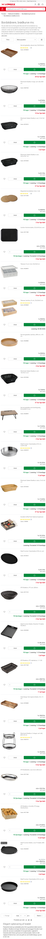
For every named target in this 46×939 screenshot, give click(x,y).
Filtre (7, 40)
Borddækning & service (28, 14)
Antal (15, 69)
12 (26, 920)
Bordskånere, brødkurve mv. (12, 16)
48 (31, 920)
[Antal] (15, 251)
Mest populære (21, 40)
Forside (3, 14)
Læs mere (4, 35)
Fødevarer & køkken (13, 14)
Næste (39, 916)
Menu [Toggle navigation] (2, 9)
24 (28, 920)
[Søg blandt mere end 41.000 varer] (24, 9)
